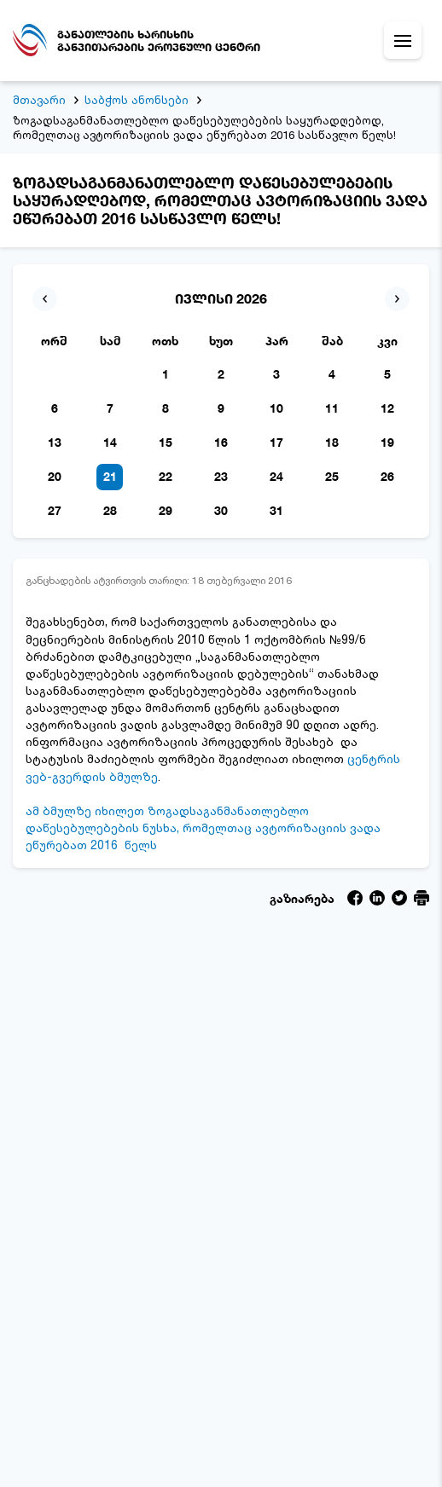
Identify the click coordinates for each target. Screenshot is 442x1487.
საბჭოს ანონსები (136, 100)
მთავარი (39, 100)
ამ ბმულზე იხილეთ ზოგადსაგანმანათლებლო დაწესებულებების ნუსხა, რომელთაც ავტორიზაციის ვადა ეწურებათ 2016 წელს (203, 827)
